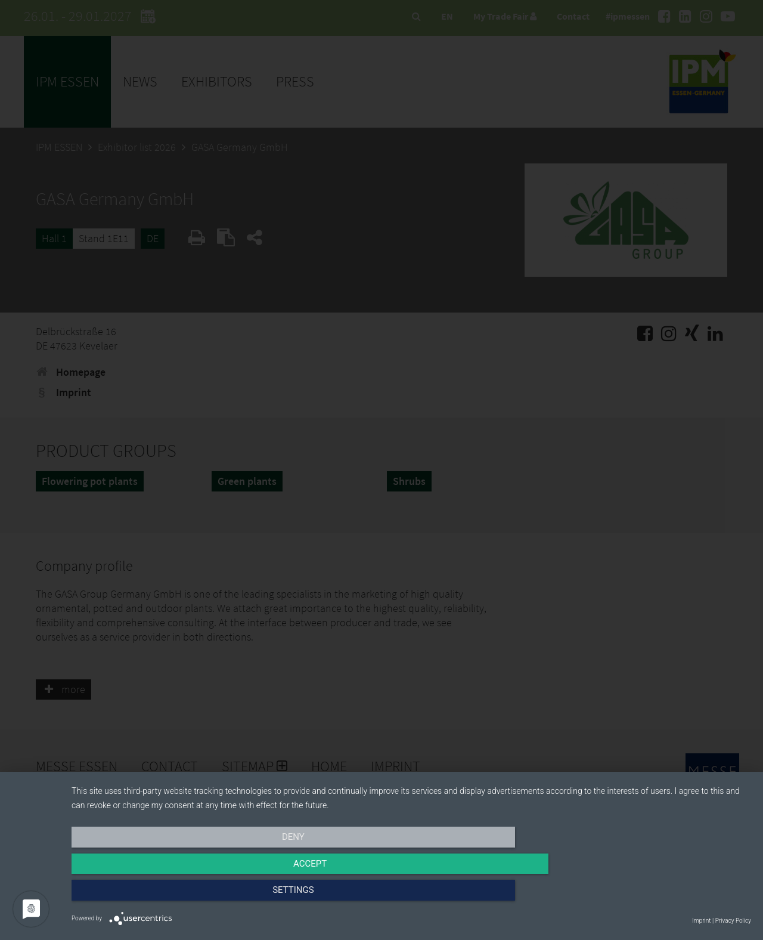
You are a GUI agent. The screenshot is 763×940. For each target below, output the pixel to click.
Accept (411, 896)
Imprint (701, 920)
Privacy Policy (733, 920)
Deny (173, 896)
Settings (649, 896)
